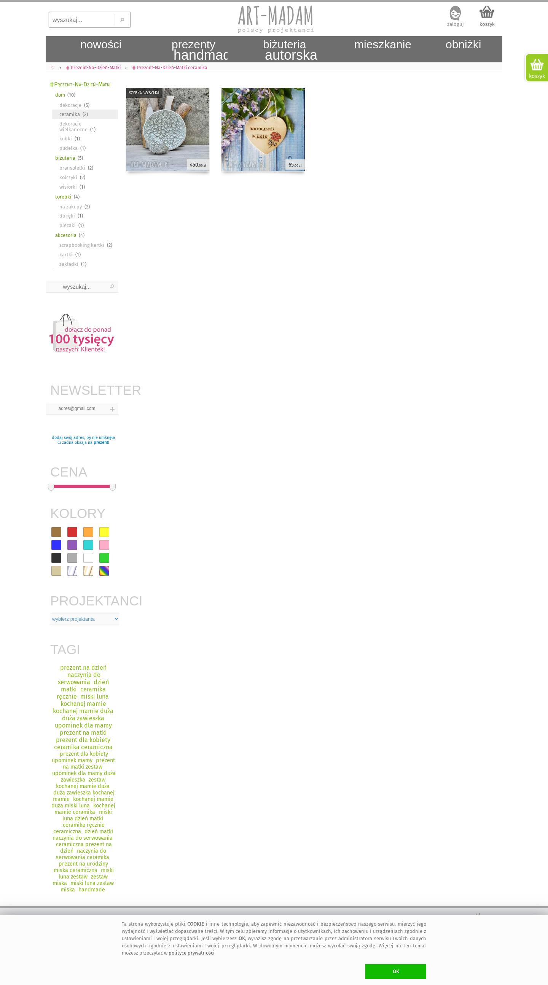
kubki (65, 138)
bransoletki (72, 168)
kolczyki (68, 177)
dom (60, 95)
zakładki (68, 264)
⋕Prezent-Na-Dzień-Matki (79, 84)
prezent (101, 442)
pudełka (68, 148)
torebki (63, 197)
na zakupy (70, 207)
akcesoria (65, 235)
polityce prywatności (192, 953)
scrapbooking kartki (81, 245)
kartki (66, 254)
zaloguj (455, 24)
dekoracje (70, 105)
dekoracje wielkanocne (73, 126)
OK (396, 971)
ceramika (69, 114)
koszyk (487, 24)
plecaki (67, 225)
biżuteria (65, 158)
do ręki (67, 216)
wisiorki (68, 187)
